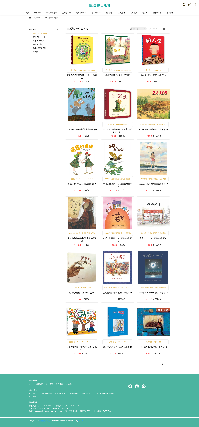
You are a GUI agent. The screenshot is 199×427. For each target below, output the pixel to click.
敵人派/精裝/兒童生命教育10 (153, 75)
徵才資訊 (49, 384)
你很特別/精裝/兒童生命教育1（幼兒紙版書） (117, 131)
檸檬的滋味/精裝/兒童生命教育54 (81, 183)
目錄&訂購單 (73, 393)
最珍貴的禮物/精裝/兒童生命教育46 (82, 239)
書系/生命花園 (38, 40)
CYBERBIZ (82, 420)
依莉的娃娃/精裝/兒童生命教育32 (117, 346)
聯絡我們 (32, 393)
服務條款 (59, 384)
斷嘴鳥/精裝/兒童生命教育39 (81, 292)
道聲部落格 (157, 12)
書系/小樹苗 (38, 44)
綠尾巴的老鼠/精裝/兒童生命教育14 (82, 129)
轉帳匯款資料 (87, 393)
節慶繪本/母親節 (39, 48)
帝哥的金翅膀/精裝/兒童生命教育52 (117, 185)
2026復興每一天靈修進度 (105, 393)
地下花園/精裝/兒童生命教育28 (153, 346)
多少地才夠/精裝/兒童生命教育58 (153, 129)
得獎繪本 (36, 51)
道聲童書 (32, 29)
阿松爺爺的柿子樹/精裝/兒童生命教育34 (82, 348)
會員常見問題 (60, 393)
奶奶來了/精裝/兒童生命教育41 (153, 238)
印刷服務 (170, 12)
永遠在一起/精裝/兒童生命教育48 (153, 183)
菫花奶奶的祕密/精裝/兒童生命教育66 (82, 76)
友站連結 (69, 384)
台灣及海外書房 (45, 393)
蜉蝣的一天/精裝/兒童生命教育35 (153, 292)
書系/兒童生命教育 (40, 33)
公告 (31, 384)
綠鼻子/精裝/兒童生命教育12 (117, 75)
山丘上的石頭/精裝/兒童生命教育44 (117, 239)
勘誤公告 (32, 396)
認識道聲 (39, 384)
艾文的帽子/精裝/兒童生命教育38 (117, 292)
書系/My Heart (39, 37)
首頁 (27, 12)
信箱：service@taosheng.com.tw (42, 411)
